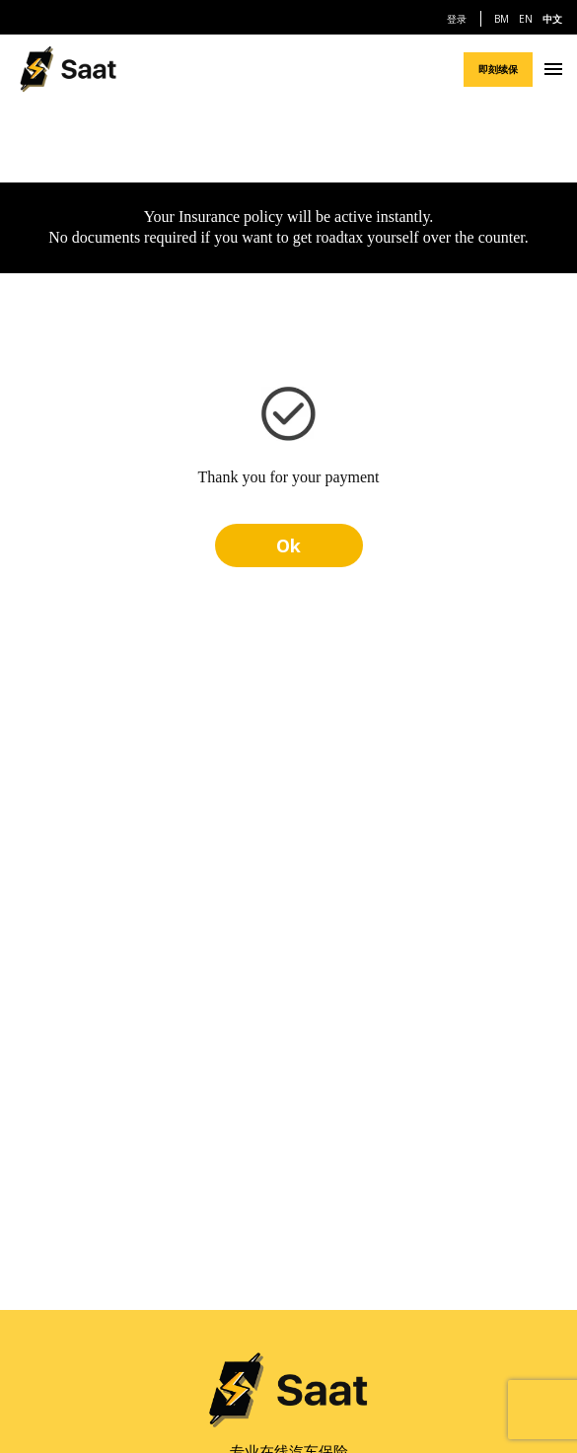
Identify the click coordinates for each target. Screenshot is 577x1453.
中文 (552, 19)
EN (526, 19)
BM (501, 19)
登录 (457, 19)
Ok (288, 545)
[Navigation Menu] (553, 69)
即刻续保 (498, 69)
